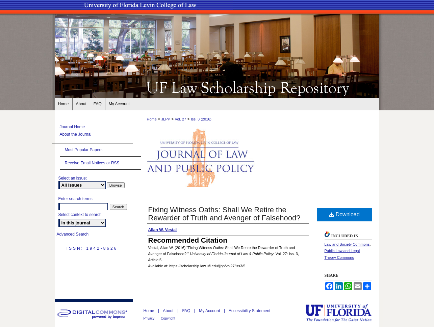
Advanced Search (73, 234)
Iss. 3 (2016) (201, 119)
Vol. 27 (180, 119)
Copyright (168, 318)
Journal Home (72, 127)
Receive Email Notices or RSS (92, 163)
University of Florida (343, 313)
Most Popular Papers (84, 149)
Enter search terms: (76, 198)
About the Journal (76, 134)
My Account (210, 310)
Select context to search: (80, 214)
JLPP (165, 119)
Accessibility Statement (249, 310)
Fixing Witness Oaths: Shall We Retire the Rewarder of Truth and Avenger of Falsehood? (224, 214)
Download (344, 214)
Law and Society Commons (347, 244)
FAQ (186, 310)
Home (152, 119)
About (169, 310)
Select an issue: (72, 178)
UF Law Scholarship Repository (217, 87)
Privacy (150, 318)
